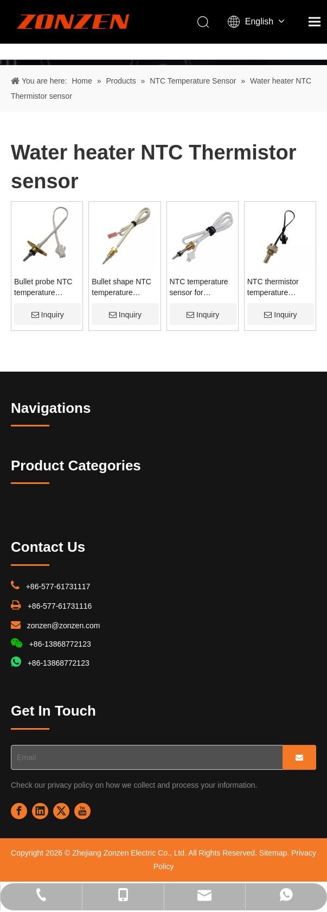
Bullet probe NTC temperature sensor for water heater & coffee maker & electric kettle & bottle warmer (43, 287)
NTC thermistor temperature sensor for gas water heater (273, 287)
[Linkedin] (40, 811)
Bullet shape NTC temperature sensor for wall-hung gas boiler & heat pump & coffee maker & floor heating (124, 287)
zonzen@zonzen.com (63, 625)
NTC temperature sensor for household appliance (199, 287)
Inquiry (47, 314)
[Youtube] (82, 811)
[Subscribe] (299, 757)
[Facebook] (19, 811)
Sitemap (273, 853)
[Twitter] (61, 811)
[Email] (144, 757)
